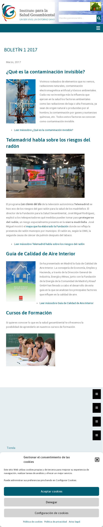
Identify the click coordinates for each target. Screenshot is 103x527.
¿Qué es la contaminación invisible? (45, 71)
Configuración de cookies (51, 513)
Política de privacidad (55, 521)
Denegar (51, 502)
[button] (97, 460)
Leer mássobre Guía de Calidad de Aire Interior (67, 303)
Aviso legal (74, 521)
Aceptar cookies (51, 491)
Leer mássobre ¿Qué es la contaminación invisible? (43, 130)
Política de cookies (32, 521)
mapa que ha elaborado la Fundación (47, 226)
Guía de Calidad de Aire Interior (40, 253)
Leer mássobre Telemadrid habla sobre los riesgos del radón (49, 244)
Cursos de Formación (29, 312)
